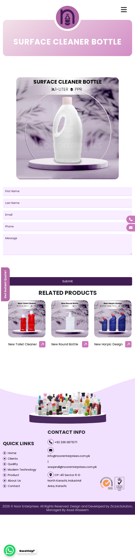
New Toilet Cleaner (22, 344)
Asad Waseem (77, 510)
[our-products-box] (26, 318)
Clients (13, 459)
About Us (14, 480)
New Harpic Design (108, 344)
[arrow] (42, 344)
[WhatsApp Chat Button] (9, 550)
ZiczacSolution (121, 506)
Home (12, 453)
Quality (13, 464)
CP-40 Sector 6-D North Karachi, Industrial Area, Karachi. (64, 480)
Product (13, 475)
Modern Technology (22, 470)
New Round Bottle (64, 344)
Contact (14, 486)
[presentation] (32, 266)
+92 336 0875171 (66, 442)
